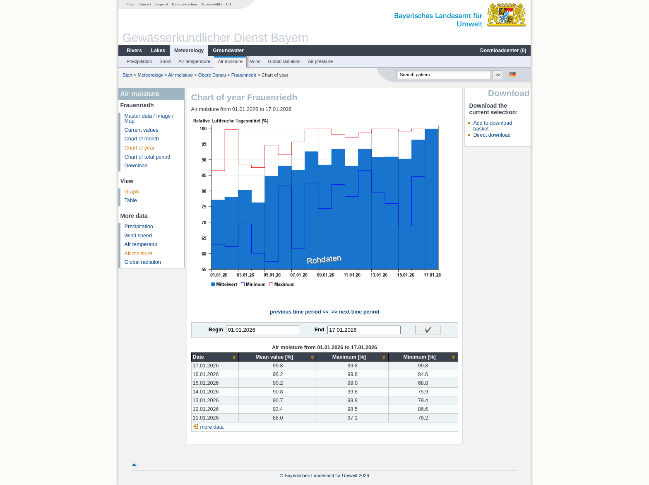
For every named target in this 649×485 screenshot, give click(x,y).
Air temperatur (141, 244)
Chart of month (142, 139)
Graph (132, 192)
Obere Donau (212, 74)
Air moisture (230, 61)
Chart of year (140, 148)
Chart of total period (148, 157)
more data (212, 427)
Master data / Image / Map (149, 118)
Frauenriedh (243, 74)
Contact (144, 4)
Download (136, 166)
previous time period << (299, 312)
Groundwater (228, 50)
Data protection (184, 4)
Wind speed (138, 236)
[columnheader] (215, 357)
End (319, 330)
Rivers (134, 50)
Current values (142, 130)
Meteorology (189, 50)
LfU (229, 4)
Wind (255, 61)
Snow (165, 61)
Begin (216, 330)
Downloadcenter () (503, 50)
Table (131, 200)
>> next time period (355, 312)
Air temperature (194, 61)
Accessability (211, 4)
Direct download (491, 135)
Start (130, 4)
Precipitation (139, 61)
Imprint (161, 4)
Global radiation (284, 61)
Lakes (158, 50)
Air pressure (320, 61)
